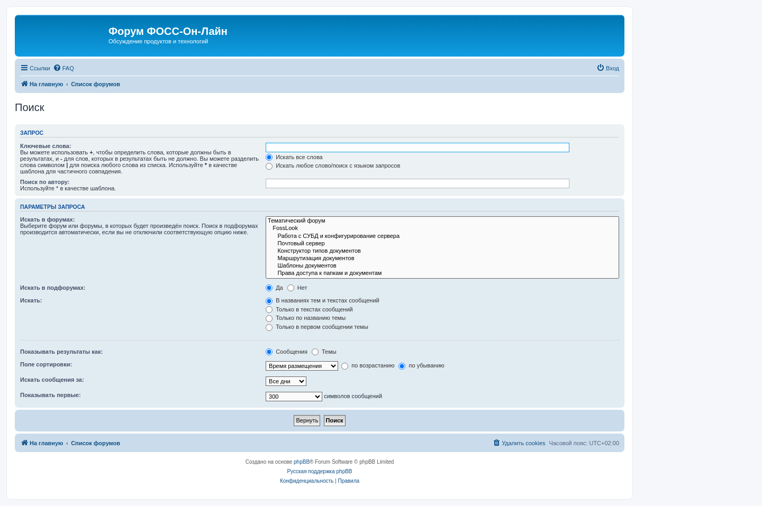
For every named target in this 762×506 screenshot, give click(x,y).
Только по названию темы (306, 318)
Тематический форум (442, 221)
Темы (324, 351)
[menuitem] (63, 68)
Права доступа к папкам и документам (442, 273)
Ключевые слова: (45, 146)
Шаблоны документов (442, 266)
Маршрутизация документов (442, 258)
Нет (297, 287)
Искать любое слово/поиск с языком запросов (333, 165)
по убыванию (421, 365)
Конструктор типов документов (442, 251)
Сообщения (286, 351)
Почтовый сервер (442, 243)
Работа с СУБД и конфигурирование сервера (442, 236)
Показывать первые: (50, 395)
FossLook (442, 228)
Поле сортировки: (46, 364)
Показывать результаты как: (61, 351)
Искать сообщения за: (52, 379)
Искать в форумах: (47, 219)
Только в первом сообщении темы (317, 327)
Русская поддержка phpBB (319, 471)
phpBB (302, 462)
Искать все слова (294, 157)
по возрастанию (367, 365)
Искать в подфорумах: (53, 287)
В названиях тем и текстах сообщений (322, 300)
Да (274, 287)
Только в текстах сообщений (309, 309)
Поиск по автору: (44, 182)
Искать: (31, 300)
